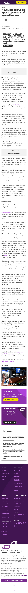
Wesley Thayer (17, 105)
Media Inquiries (18, 504)
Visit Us (16, 509)
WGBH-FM (4, 531)
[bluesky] (21, 515)
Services (3, 476)
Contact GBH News (19, 501)
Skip (14, 585)
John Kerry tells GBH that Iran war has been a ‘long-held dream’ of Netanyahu (13, 436)
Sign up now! (9, 422)
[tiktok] (16, 515)
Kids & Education (5, 473)
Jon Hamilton (6, 26)
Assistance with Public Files (5, 518)
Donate (21, 2)
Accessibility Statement (4, 507)
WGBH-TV (4, 523)
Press (2, 482)
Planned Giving (18, 486)
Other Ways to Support (17, 489)
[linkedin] (14, 517)
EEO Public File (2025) (5, 514)
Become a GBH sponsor (14, 73)
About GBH (4, 470)
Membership (17, 476)
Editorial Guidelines (6, 501)
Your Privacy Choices (14, 590)
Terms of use (4, 498)
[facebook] (25, 515)
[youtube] (19, 515)
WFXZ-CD (4, 529)
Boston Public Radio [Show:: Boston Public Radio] (8, 440)
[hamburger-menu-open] (2, 2)
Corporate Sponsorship (17, 480)
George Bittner (5, 213)
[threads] (23, 515)
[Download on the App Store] (14, 384)
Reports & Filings (5, 510)
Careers (3, 479)
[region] (14, 568)
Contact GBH (17, 498)
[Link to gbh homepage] (7, 2)
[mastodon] (23, 523)
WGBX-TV (4, 526)
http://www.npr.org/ (7, 362)
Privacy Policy (5, 504)
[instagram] (15, 515)
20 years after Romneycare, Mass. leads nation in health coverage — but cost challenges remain (13, 444)
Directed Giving (18, 483)
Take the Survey (10, 400)
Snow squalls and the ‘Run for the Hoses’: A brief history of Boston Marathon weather (13, 451)
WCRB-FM (4, 534)
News (3, 7)
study (5, 255)
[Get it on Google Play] (22, 384)
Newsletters (17, 506)
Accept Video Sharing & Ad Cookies (14, 580)
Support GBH (17, 470)
